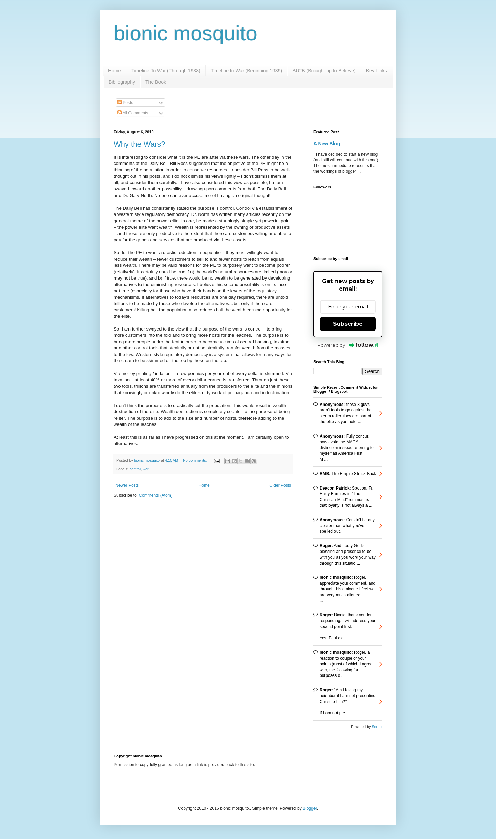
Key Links (376, 70)
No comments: (195, 460)
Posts (125, 102)
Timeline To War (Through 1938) (165, 70)
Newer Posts (127, 485)
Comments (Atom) (155, 495)
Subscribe (348, 324)
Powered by (348, 345)
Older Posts (280, 485)
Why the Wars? (139, 144)
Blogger (310, 808)
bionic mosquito (185, 33)
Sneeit (377, 727)
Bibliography (121, 82)
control (135, 469)
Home (114, 70)
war (145, 469)
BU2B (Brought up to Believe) (324, 70)
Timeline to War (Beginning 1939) (246, 70)
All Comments (132, 113)
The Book (155, 82)
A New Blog (326, 143)
